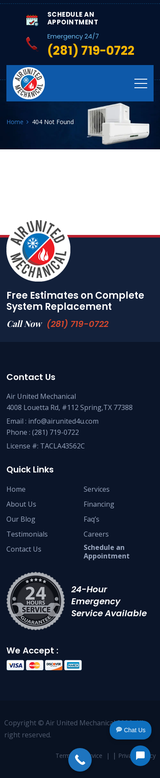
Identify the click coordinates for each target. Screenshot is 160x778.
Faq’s (91, 519)
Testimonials (27, 534)
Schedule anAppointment (107, 551)
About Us (21, 504)
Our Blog (20, 519)
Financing (99, 504)
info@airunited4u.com (63, 421)
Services (97, 489)
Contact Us (23, 549)
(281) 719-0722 (77, 324)
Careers (96, 534)
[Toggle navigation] (140, 83)
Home (16, 489)
